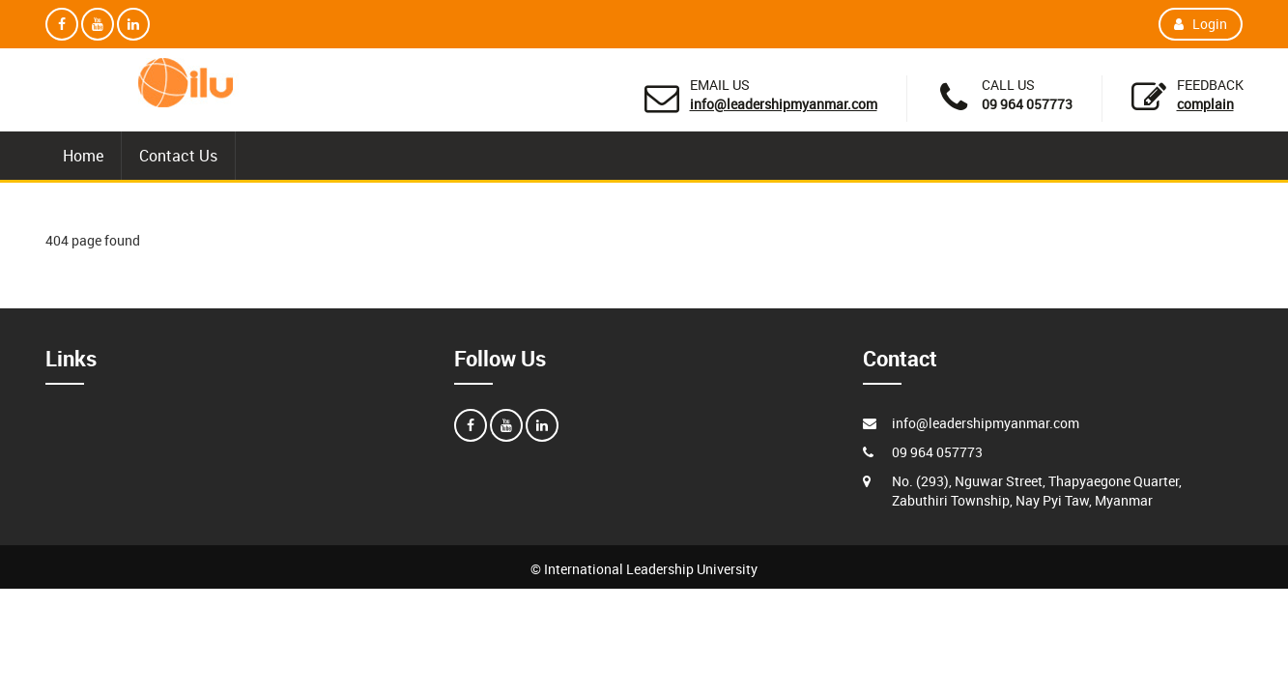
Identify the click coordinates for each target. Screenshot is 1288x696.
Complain (1205, 104)
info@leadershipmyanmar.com (783, 104)
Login (1201, 23)
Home (83, 155)
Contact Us (178, 155)
